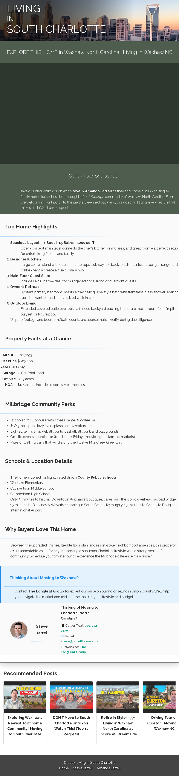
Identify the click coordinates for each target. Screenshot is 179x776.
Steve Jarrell (82, 768)
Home (64, 768)
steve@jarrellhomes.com (81, 641)
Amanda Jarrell (108, 768)
